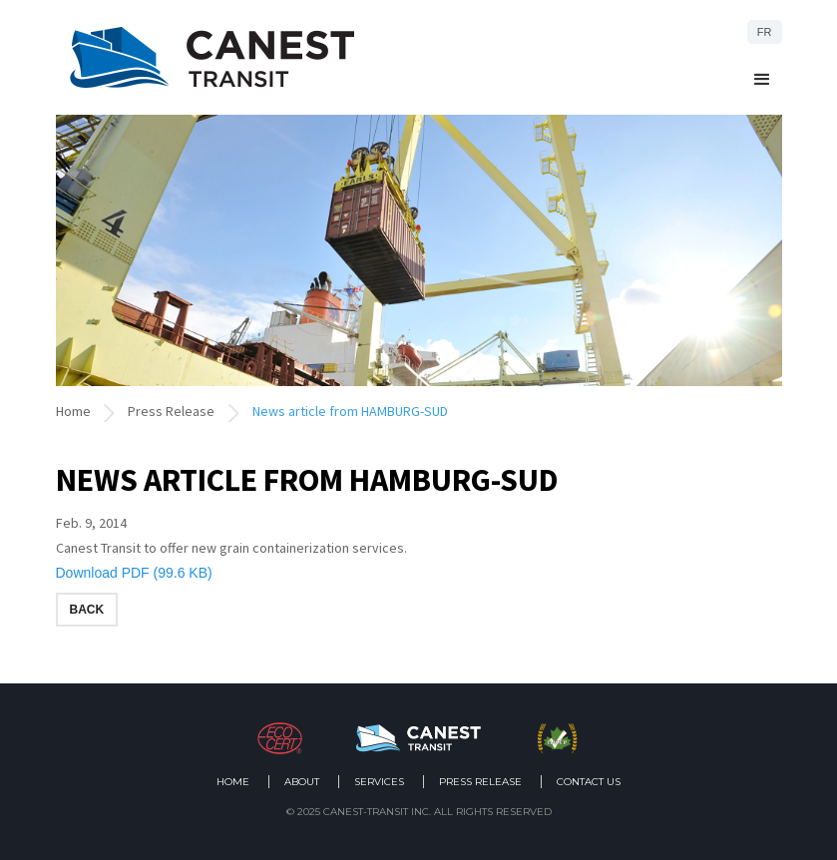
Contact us (589, 781)
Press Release (171, 411)
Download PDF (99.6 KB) (134, 573)
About (301, 781)
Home (73, 411)
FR (764, 32)
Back (87, 610)
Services (379, 781)
